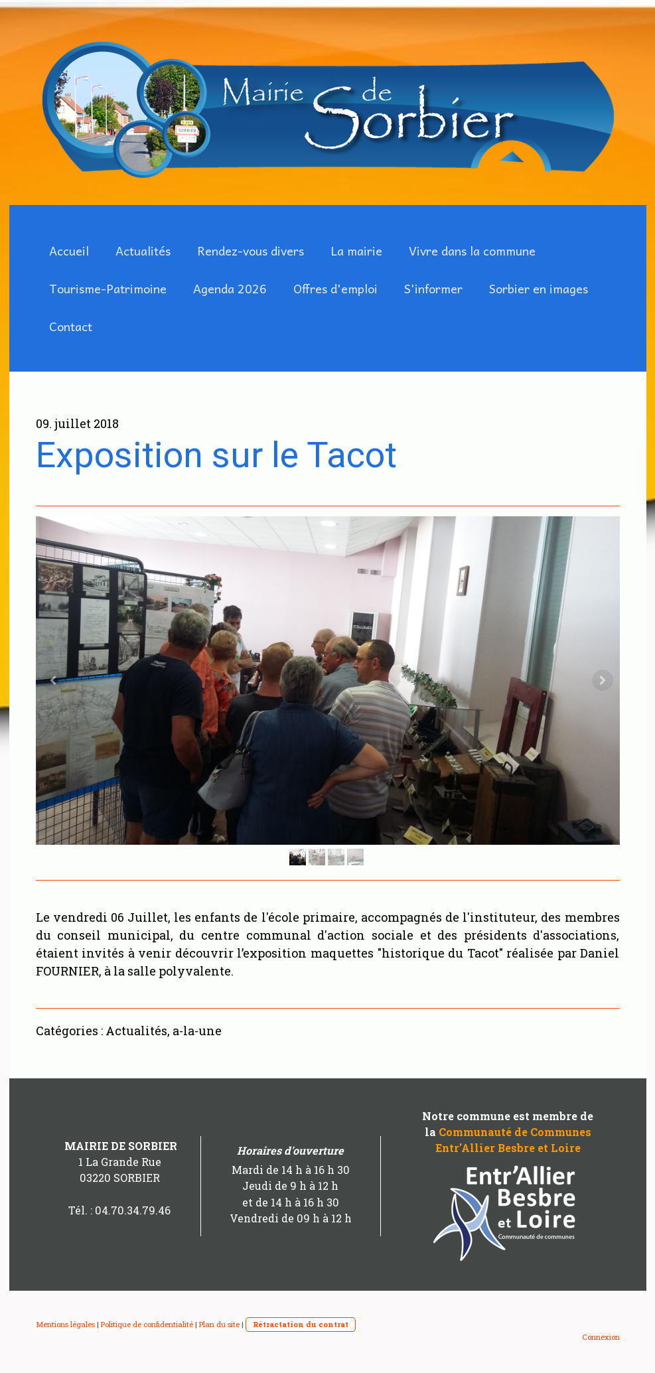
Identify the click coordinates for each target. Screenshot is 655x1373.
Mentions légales (65, 1324)
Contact (70, 326)
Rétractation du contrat (300, 1324)
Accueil (69, 250)
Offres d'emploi (335, 288)
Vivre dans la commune (472, 250)
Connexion (601, 1337)
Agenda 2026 (230, 288)
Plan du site (219, 1324)
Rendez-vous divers (250, 250)
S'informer (433, 288)
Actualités (143, 250)
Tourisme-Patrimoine (108, 288)
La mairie (356, 250)
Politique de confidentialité (147, 1324)
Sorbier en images (538, 288)
